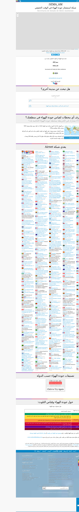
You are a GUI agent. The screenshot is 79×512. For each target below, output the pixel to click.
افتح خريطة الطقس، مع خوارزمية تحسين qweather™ (43, 481)
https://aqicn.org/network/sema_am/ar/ (39, 49)
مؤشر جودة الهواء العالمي (61, 459)
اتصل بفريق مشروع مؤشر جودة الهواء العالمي (15, 472)
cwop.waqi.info (37, 483)
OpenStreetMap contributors (63, 46)
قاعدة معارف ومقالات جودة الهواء (12, 479)
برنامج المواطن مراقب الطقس (48, 483)
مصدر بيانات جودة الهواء (11, 487)
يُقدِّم (28, 502)
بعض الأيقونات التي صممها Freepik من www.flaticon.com (44, 488)
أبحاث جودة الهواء (11, 477)
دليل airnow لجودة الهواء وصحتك (22, 430)
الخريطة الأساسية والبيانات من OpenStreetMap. (42, 491)
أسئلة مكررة (10, 485)
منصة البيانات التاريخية (10, 494)
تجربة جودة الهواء (9, 481)
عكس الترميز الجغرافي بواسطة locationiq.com (42, 490)
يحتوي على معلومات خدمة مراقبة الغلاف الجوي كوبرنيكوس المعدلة (44, 486)
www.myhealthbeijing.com (19, 434)
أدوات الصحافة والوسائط (11, 474)
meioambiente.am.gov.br (39, 75)
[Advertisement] (39, 447)
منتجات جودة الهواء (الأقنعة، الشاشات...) (14, 491)
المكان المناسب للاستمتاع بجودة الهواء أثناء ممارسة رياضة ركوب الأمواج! (44, 494)
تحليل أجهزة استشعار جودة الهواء (12, 482)
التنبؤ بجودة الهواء (9, 490)
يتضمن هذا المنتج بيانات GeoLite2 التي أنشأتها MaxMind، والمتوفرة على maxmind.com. (44, 476)
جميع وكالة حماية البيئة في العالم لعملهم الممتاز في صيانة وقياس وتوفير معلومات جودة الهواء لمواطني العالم (44, 473)
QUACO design (36, 496)
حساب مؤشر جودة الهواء (11, 489)
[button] (2, 11)
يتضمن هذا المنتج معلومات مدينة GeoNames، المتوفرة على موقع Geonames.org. (44, 479)
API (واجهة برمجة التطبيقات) (12, 492)
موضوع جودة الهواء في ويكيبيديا (38, 430)
